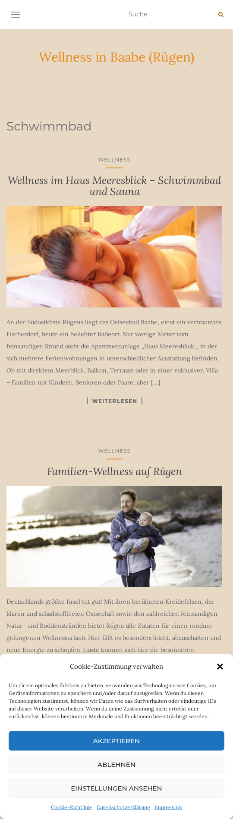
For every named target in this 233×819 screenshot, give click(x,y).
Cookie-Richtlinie (71, 807)
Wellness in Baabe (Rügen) (116, 56)
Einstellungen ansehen (116, 788)
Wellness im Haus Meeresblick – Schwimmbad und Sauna (114, 186)
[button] (220, 666)
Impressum (168, 807)
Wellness (114, 159)
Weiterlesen (114, 400)
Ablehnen (116, 764)
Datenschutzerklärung (123, 807)
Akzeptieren (116, 741)
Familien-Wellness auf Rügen (114, 471)
